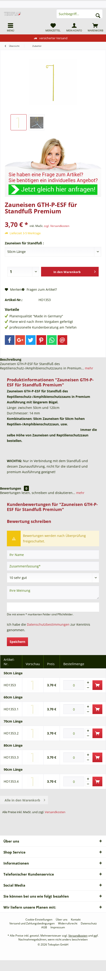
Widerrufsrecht (67, 923)
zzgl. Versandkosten (56, 226)
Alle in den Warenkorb (25, 799)
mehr (88, 368)
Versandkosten (55, 812)
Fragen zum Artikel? (39, 289)
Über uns (61, 919)
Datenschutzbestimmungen (48, 624)
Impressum (57, 927)
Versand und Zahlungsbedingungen (32, 923)
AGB (44, 927)
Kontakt (76, 919)
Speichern (17, 641)
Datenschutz (89, 923)
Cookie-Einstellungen (38, 919)
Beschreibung (10, 359)
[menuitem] (10, 27)
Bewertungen (10, 488)
